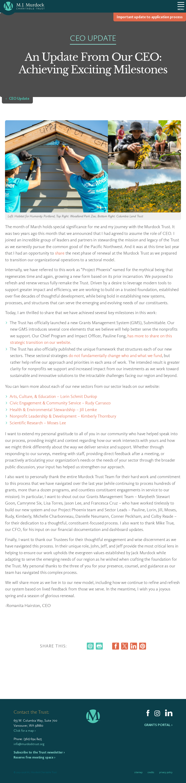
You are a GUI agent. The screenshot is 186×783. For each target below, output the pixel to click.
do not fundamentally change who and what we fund (115, 355)
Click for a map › (24, 731)
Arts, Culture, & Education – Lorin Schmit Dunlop (54, 396)
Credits (151, 772)
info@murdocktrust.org (29, 744)
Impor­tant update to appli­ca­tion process (150, 17)
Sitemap (138, 772)
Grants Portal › (158, 725)
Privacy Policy (165, 772)
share (59, 253)
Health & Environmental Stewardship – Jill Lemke (54, 409)
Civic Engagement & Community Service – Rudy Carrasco (61, 402)
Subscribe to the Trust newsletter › (39, 752)
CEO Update (19, 98)
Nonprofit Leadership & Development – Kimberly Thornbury (63, 416)
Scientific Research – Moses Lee (38, 422)
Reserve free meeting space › (34, 757)
